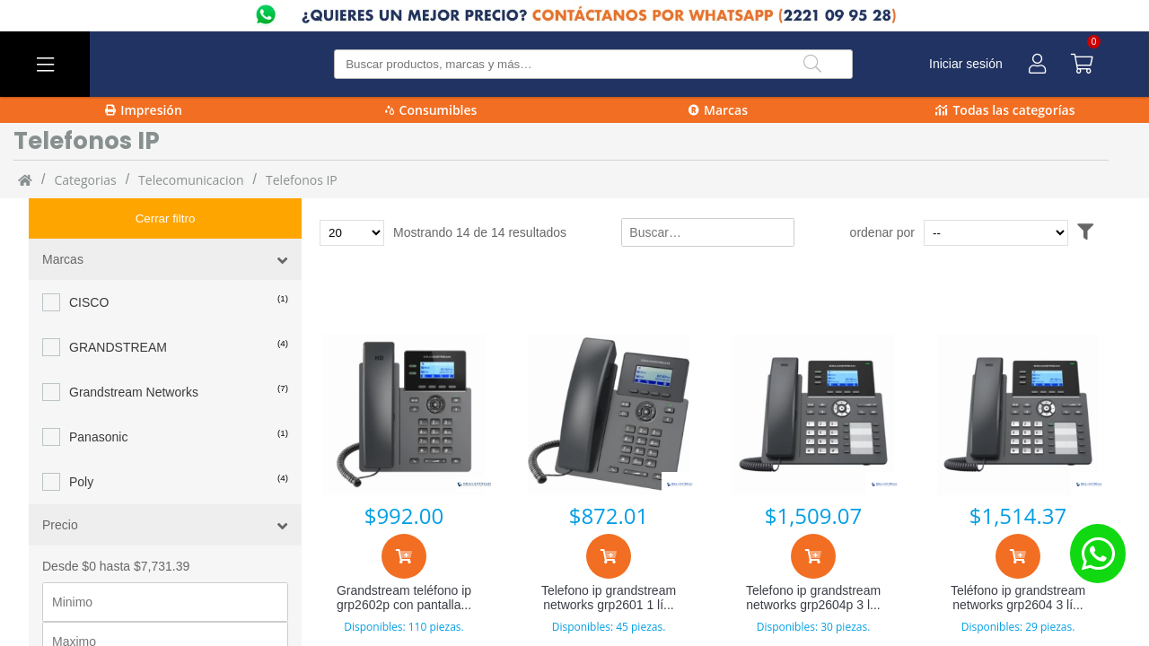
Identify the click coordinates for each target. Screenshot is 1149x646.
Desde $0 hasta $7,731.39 (115, 526)
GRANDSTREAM (118, 307)
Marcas (718, 109)
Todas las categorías (1004, 109)
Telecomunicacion (191, 179)
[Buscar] (812, 64)
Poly (81, 441)
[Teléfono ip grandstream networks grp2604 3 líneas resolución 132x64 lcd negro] (1018, 414)
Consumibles (431, 109)
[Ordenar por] (1030, 233)
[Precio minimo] (165, 561)
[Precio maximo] (165, 601)
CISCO (89, 262)
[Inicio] (25, 179)
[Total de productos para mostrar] (352, 233)
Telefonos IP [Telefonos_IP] (302, 179)
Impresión (143, 109)
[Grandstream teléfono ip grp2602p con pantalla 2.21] (404, 414)
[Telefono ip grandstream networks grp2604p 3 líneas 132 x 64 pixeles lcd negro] (813, 414)
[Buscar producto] (593, 64)
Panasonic (98, 396)
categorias (85, 179)
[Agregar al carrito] (404, 556)
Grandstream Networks (133, 352)
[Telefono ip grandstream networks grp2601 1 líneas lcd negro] (608, 414)
